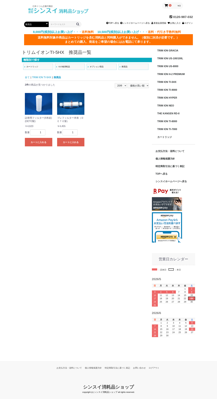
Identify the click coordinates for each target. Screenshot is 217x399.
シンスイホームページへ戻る (135, 23)
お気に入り (174, 23)
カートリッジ (32, 66)
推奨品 (124, 66)
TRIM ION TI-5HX (41, 77)
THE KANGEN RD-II (168, 113)
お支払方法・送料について (170, 151)
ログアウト (154, 368)
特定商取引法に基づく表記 (170, 166)
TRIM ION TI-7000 (167, 129)
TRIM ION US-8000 (167, 66)
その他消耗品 (64, 66)
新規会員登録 (158, 23)
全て (27, 77)
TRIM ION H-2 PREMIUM (171, 74)
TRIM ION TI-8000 (167, 121)
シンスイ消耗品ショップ (108, 386)
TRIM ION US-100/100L (170, 58)
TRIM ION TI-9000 (167, 90)
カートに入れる (38, 142)
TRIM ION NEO (165, 105)
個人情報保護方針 (165, 158)
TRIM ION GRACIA (167, 50)
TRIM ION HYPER (167, 97)
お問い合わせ (139, 368)
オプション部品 (97, 66)
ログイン (187, 23)
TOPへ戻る (112, 23)
